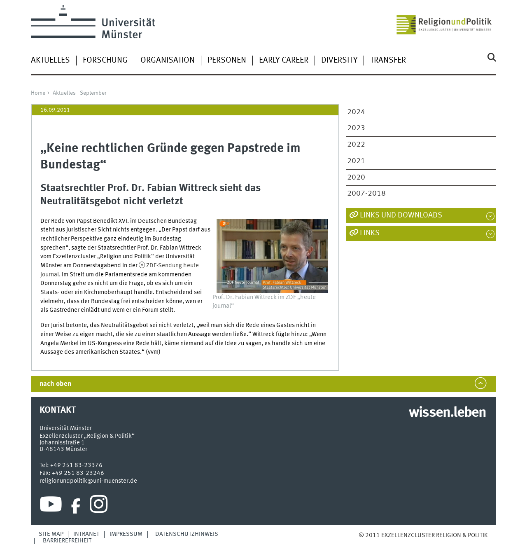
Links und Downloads (401, 215)
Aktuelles (50, 60)
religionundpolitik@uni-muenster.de (88, 481)
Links (370, 233)
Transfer (388, 60)
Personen (227, 60)
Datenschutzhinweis (186, 534)
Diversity (339, 60)
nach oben (55, 384)
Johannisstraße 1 (62, 442)
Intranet (86, 534)
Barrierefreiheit (67, 540)
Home (38, 93)
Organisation (167, 60)
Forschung (105, 60)
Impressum (126, 534)
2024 (356, 112)
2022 (356, 144)
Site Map (51, 534)
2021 (356, 161)
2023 (356, 128)
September (93, 93)
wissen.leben (447, 413)
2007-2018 (366, 193)
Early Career (283, 60)
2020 (356, 177)
